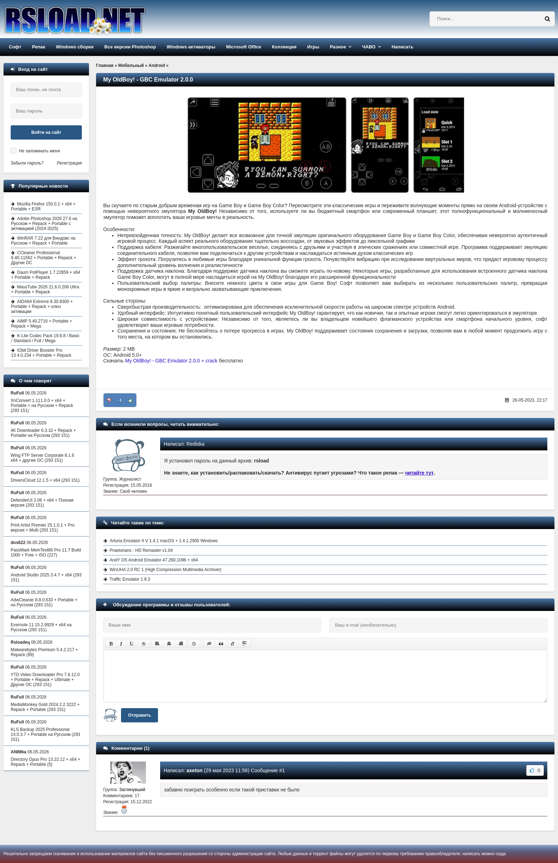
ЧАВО (368, 46)
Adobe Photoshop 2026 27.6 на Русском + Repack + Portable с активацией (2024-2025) (44, 223)
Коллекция (284, 46)
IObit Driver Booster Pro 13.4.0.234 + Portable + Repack (41, 353)
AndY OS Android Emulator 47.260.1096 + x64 (154, 560)
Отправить (139, 715)
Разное (338, 46)
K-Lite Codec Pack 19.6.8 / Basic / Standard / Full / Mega (45, 338)
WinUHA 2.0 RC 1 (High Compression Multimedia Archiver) (165, 569)
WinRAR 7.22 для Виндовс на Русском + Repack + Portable (43, 241)
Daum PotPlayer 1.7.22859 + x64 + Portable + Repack (45, 275)
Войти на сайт (46, 132)
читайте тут (419, 473)
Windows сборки (75, 46)
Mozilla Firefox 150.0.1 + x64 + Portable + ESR (43, 206)
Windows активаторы (191, 46)
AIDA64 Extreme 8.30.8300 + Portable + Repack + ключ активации (42, 306)
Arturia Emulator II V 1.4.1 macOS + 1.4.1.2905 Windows (164, 540)
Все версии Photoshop (130, 46)
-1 (120, 400)
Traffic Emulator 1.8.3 (130, 579)
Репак (38, 46)
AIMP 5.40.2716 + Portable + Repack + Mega (41, 324)
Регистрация (69, 163)
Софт (15, 46)
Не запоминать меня (39, 150)
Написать (402, 46)
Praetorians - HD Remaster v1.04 (141, 550)
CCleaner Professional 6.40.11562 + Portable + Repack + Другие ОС (43, 257)
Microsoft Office (243, 46)
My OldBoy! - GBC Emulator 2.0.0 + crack (171, 360)
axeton (194, 770)
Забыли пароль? (27, 163)
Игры (313, 46)
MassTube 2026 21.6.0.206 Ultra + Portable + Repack (45, 289)
